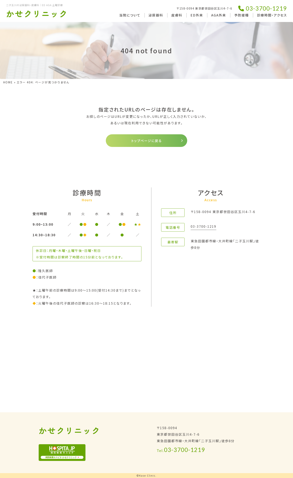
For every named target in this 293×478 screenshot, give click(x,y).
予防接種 (241, 15)
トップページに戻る (146, 140)
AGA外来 (218, 15)
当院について (129, 15)
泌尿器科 (156, 15)
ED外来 (196, 15)
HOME (8, 82)
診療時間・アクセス (272, 15)
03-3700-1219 (262, 8)
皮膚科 (176, 15)
